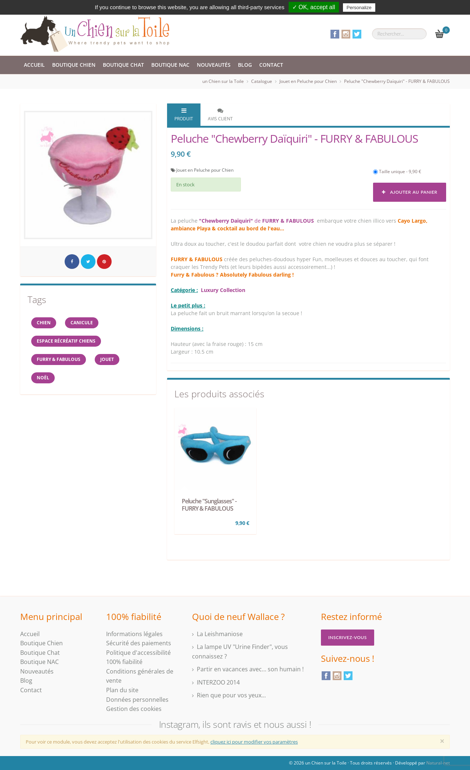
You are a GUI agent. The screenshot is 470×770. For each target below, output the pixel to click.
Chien (44, 323)
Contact (271, 64)
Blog (245, 64)
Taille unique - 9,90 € (397, 171)
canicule (81, 323)
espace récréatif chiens (66, 341)
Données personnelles (137, 700)
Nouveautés (214, 64)
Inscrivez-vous (347, 637)
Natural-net (438, 763)
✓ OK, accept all (313, 7)
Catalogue (261, 81)
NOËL (43, 378)
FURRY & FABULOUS (58, 359)
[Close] (442, 741)
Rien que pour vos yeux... (231, 695)
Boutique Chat (123, 64)
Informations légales (134, 634)
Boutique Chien (73, 64)
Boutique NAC (170, 64)
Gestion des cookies (134, 709)
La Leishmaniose (220, 634)
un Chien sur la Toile (223, 81)
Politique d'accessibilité (138, 653)
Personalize (359, 7)
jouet (107, 359)
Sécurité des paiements (138, 643)
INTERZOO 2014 (218, 682)
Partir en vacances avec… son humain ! (250, 669)
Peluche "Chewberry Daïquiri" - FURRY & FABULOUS (397, 81)
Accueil (34, 64)
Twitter (356, 34)
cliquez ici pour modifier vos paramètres (254, 741)
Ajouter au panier (409, 192)
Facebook (334, 34)
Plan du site (122, 690)
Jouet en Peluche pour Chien (308, 81)
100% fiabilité (124, 662)
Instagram (345, 34)
